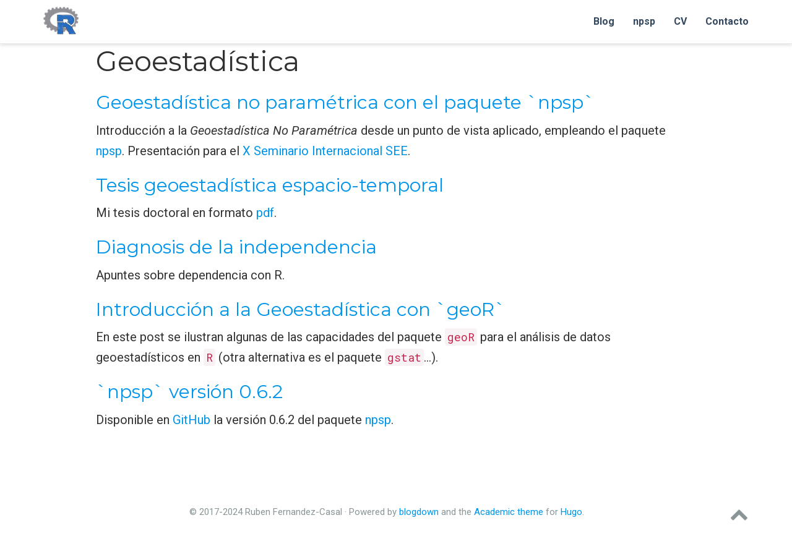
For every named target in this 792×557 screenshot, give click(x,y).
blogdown (419, 511)
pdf (265, 212)
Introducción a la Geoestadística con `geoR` (301, 309)
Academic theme (508, 511)
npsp (109, 150)
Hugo (571, 511)
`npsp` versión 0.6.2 (189, 391)
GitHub (191, 419)
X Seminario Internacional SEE (325, 150)
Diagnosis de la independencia (236, 247)
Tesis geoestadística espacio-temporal (270, 185)
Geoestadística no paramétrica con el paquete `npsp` (345, 102)
